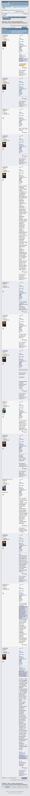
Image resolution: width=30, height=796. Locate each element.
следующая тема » (24, 25)
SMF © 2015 (14, 791)
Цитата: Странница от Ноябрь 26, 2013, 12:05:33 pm (23, 302)
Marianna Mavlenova (7, 479)
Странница (5, 35)
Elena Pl (4, 401)
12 (8, 27)
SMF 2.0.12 (8, 791)
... (7, 27)
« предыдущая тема (14, 25)
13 (9, 27)
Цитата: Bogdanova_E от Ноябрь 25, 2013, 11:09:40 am (22, 56)
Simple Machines (20, 791)
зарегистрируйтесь (18, 10)
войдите (10, 10)
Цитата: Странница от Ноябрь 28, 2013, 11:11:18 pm (23, 604)
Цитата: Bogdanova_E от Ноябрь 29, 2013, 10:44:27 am (22, 669)
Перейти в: (7, 787)
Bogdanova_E (5, 109)
